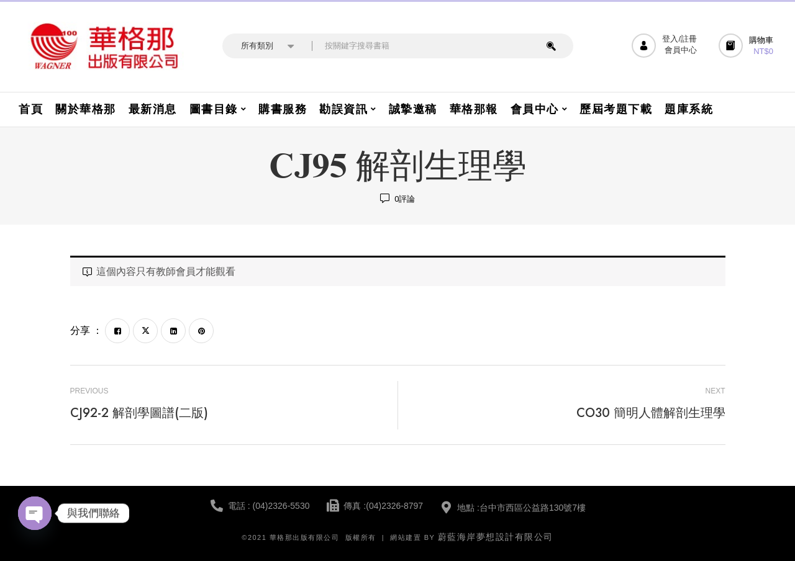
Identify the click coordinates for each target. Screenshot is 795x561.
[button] (747, 46)
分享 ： (86, 330)
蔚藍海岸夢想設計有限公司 (495, 537)
